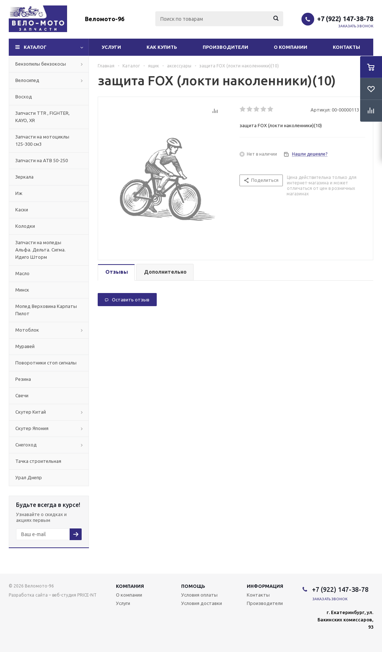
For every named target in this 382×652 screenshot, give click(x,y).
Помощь (193, 586)
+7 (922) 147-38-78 (345, 18)
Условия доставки (201, 603)
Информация (265, 586)
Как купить (162, 47)
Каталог (35, 47)
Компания (130, 586)
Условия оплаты (199, 594)
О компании (290, 47)
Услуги (111, 47)
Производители (225, 47)
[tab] (116, 272)
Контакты (346, 47)
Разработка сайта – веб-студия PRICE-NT (53, 595)
